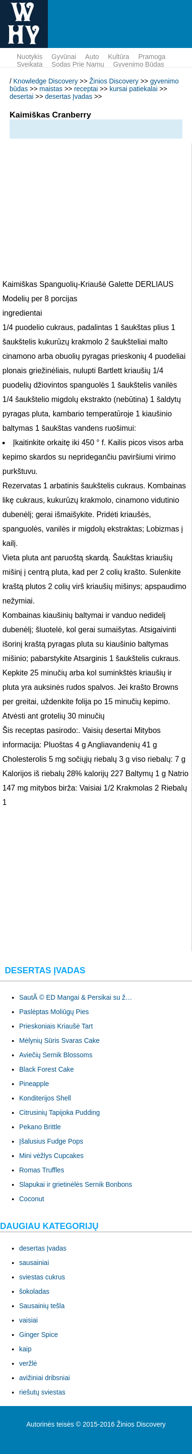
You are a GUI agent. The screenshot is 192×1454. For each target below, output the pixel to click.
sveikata (30, 64)
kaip (25, 1349)
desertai (22, 96)
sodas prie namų (78, 64)
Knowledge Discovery (45, 81)
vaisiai (28, 1320)
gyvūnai (64, 56)
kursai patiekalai (134, 89)
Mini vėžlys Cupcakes (51, 1155)
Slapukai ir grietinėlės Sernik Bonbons (75, 1184)
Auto (92, 56)
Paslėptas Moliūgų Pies (54, 1012)
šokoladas (34, 1291)
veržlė (28, 1363)
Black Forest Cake (46, 1069)
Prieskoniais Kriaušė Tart (56, 1026)
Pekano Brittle (40, 1127)
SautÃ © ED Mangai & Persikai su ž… (75, 997)
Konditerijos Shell (45, 1098)
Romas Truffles (41, 1170)
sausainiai (34, 1262)
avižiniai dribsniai (44, 1378)
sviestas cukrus (42, 1277)
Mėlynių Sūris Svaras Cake (59, 1040)
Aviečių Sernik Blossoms (55, 1055)
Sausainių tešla (42, 1306)
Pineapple (34, 1084)
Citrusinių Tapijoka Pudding (59, 1112)
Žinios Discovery (114, 81)
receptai (86, 89)
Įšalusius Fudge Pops (51, 1141)
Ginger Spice (38, 1334)
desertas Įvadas (68, 96)
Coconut (31, 1199)
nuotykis (30, 56)
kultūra (118, 56)
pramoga (152, 56)
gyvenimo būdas (138, 64)
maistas (50, 89)
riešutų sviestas (42, 1392)
